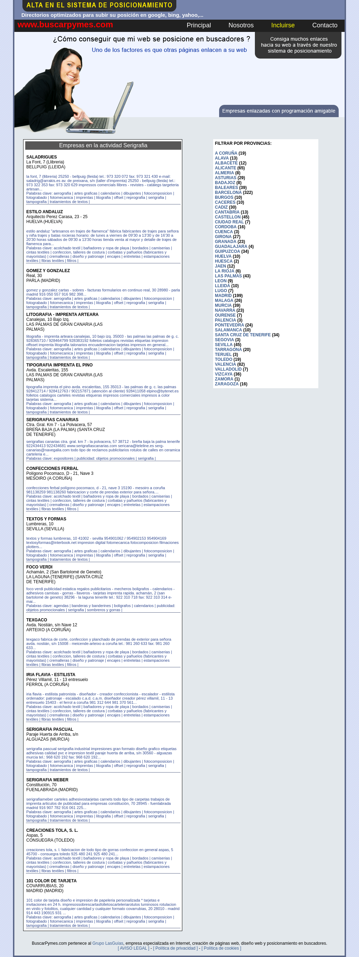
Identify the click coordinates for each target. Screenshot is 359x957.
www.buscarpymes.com (65, 24)
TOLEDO (223, 359)
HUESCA (224, 261)
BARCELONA (228, 192)
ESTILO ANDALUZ (44, 211)
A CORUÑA (226, 153)
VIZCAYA (223, 374)
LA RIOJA (225, 271)
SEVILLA (224, 344)
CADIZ (221, 207)
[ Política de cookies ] (221, 948)
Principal (199, 25)
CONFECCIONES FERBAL (52, 468)
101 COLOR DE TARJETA (51, 880)
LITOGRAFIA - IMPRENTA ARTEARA (62, 314)
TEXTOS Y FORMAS (46, 519)
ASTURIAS (225, 177)
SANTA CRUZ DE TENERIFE (243, 334)
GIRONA (223, 236)
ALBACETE (226, 163)
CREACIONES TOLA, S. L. (52, 830)
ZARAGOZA (227, 384)
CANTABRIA (227, 212)
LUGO (221, 290)
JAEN (220, 266)
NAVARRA (225, 310)
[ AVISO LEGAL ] (133, 948)
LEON (220, 280)
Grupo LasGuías (107, 943)
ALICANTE (225, 168)
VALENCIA (225, 364)
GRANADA (225, 241)
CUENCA (224, 231)
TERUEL (223, 354)
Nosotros (241, 25)
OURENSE (225, 315)
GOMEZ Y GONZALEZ (48, 270)
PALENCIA (225, 320)
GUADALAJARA (231, 246)
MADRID (223, 295)
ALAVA (222, 158)
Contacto (325, 25)
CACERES (225, 202)
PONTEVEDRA (229, 325)
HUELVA (223, 256)
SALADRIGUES (41, 157)
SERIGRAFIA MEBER (47, 779)
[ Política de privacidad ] (175, 948)
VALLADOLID (228, 369)
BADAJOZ (225, 182)
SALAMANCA (228, 330)
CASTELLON (228, 217)
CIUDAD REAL (229, 222)
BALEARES (226, 187)
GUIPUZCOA (227, 251)
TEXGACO (36, 620)
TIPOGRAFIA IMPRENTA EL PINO (59, 365)
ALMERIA (224, 172)
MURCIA (223, 305)
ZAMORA (224, 379)
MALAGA (224, 300)
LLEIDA (222, 285)
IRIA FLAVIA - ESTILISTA (50, 674)
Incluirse (283, 25)
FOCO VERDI (39, 567)
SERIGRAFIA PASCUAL (49, 729)
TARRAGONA (228, 349)
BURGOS (224, 197)
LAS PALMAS (228, 276)
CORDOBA (226, 226)
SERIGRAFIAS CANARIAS (52, 419)
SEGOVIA (224, 339)
